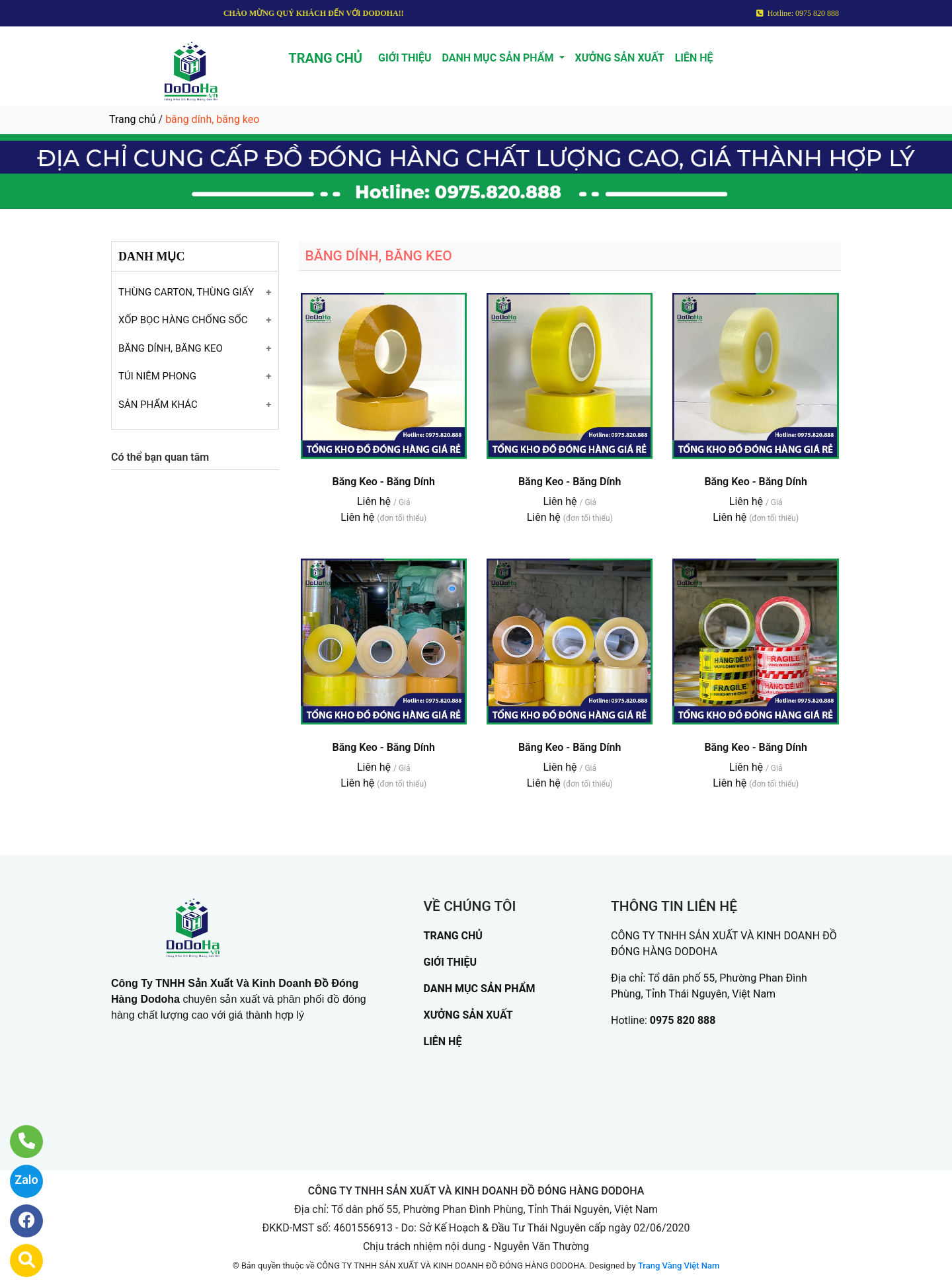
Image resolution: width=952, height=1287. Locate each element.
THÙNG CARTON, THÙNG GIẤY (186, 292)
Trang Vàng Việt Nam (678, 1265)
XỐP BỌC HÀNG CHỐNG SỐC (183, 320)
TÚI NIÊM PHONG (157, 376)
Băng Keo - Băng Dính (383, 481)
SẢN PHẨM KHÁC (158, 404)
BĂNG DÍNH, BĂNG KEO (170, 348)
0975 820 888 (683, 1020)
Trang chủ (132, 119)
